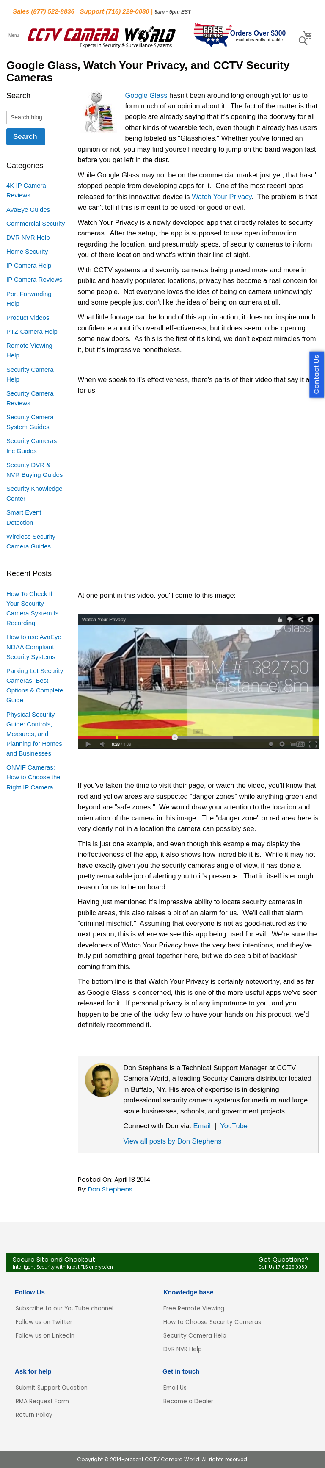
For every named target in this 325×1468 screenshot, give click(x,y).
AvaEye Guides (28, 209)
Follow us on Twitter (44, 1322)
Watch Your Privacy (221, 196)
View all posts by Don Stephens (173, 1141)
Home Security (27, 251)
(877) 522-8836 (52, 11)
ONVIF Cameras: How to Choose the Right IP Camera (33, 777)
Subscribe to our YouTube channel (64, 1309)
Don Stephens (110, 1189)
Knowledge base (188, 1292)
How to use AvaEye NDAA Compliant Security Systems (33, 646)
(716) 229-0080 (127, 11)
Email (202, 1126)
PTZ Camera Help (32, 331)
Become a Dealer (188, 1401)
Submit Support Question (52, 1388)
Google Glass (146, 95)
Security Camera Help (194, 1336)
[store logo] (102, 35)
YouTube (234, 1126)
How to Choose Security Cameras (212, 1322)
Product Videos (27, 317)
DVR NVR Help (28, 237)
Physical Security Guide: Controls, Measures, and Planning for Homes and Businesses (34, 734)
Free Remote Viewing (193, 1309)
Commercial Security (35, 223)
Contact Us (317, 374)
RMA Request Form (42, 1401)
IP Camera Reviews (34, 279)
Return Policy (34, 1415)
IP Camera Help (28, 265)
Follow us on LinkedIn (45, 1336)
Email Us (175, 1388)
